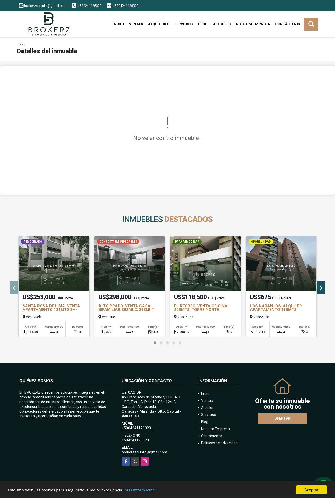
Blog (203, 24)
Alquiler (207, 408)
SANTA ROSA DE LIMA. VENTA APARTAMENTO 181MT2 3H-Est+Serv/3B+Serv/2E (51, 310)
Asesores (222, 24)
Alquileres (158, 24)
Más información (139, 490)
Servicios (183, 24)
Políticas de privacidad (219, 443)
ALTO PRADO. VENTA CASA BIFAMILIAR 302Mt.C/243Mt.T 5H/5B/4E (126, 310)
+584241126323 (90, 6)
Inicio (118, 24)
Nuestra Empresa (253, 24)
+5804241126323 (125, 6)
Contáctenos (288, 24)
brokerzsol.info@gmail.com (144, 452)
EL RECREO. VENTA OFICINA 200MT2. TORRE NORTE (200, 308)
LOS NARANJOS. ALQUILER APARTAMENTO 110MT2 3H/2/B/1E (276, 310)
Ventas (136, 24)
